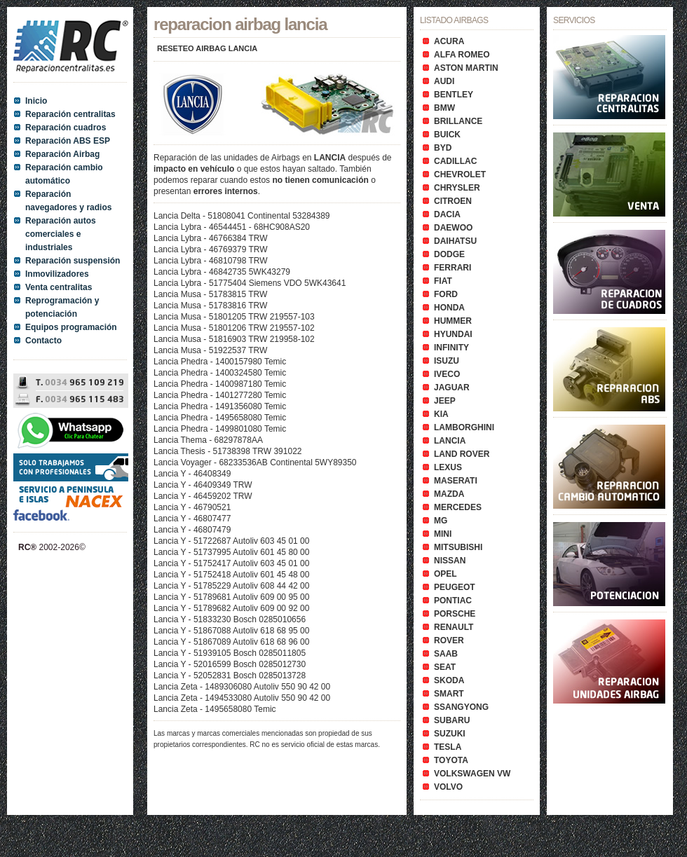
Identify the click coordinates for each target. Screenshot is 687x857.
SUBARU (452, 720)
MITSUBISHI (458, 547)
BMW (444, 108)
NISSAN (449, 560)
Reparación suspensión (72, 261)
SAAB (446, 654)
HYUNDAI (453, 334)
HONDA (449, 308)
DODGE (449, 254)
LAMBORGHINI (464, 427)
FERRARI (452, 268)
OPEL (445, 574)
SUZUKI (449, 734)
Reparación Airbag (62, 154)
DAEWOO (453, 228)
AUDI (444, 81)
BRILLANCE (458, 121)
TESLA (447, 747)
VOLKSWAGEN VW (472, 774)
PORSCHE (454, 614)
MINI (442, 534)
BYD (442, 148)
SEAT (445, 667)
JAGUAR (452, 387)
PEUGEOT (454, 587)
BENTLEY (453, 95)
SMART (449, 694)
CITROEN (453, 201)
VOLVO (448, 787)
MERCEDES (458, 507)
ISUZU (446, 361)
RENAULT (453, 627)
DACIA (447, 214)
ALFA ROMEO (462, 55)
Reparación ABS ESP (67, 141)
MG (440, 521)
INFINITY (451, 347)
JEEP (445, 401)
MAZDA (449, 494)
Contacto (43, 340)
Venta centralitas (58, 287)
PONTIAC (453, 600)
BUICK (447, 134)
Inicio (36, 101)
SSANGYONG (461, 707)
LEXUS (448, 467)
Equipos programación (71, 327)
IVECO (447, 374)
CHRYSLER (457, 188)
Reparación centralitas (70, 114)
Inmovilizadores (57, 274)
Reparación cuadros (65, 127)
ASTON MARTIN (466, 68)
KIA (441, 414)
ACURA (449, 41)
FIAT (443, 281)
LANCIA (449, 441)
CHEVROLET (460, 174)
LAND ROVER (461, 454)
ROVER (449, 640)
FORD (446, 294)
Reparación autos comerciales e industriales (60, 234)
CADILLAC (455, 161)
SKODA (449, 680)
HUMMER (453, 321)
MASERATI (455, 481)
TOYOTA (451, 760)
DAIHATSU (455, 241)
